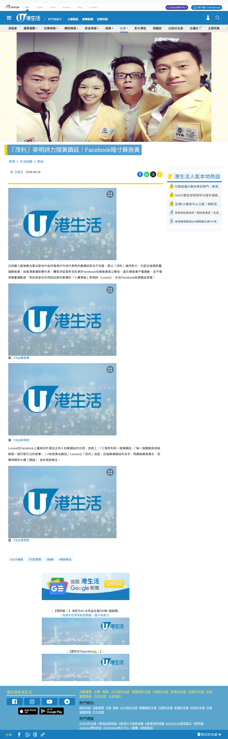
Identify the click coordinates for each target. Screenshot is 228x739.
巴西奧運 (35, 559)
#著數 (134, 728)
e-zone (93, 7)
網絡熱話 (65, 559)
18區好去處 (175, 28)
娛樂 (108, 28)
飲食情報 (91, 28)
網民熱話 (85, 707)
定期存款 (102, 19)
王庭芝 (18, 172)
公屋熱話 (72, 19)
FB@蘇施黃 (22, 357)
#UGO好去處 (87, 723)
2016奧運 (17, 559)
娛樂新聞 (87, 19)
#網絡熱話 (146, 728)
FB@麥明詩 (22, 440)
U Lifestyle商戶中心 (176, 7)
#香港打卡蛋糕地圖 (130, 723)
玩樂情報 (50, 28)
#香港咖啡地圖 (154, 723)
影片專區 (140, 28)
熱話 (40, 161)
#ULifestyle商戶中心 (116, 728)
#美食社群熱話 (107, 723)
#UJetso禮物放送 (90, 728)
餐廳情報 (85, 696)
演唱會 (12, 28)
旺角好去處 (196, 692)
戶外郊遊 (100, 696)
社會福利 (115, 696)
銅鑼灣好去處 (141, 692)
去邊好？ (195, 28)
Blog (80, 7)
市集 (97, 692)
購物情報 (70, 28)
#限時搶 (198, 723)
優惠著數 (29, 28)
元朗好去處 (160, 692)
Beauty (66, 7)
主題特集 (214, 28)
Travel (39, 7)
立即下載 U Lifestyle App (208, 7)
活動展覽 (85, 692)
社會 (123, 28)
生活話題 (26, 161)
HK (27, 7)
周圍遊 (157, 28)
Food (53, 7)
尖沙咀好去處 (120, 692)
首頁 (12, 161)
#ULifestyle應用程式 (179, 723)
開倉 (105, 692)
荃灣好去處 (178, 692)
